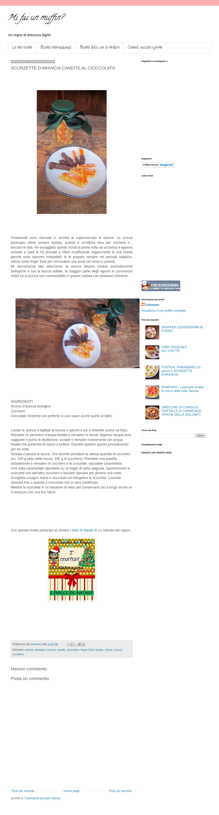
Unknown (152, 304)
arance (29, 649)
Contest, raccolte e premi (145, 48)
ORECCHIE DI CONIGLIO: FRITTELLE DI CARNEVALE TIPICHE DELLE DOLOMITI (181, 411)
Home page (72, 791)
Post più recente (23, 791)
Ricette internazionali (55, 48)
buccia (51, 649)
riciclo (108, 649)
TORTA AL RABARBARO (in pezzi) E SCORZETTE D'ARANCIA (180, 371)
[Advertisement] (71, 777)
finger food (87, 649)
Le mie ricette (22, 48)
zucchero (18, 654)
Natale (99, 649)
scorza (118, 649)
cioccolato (73, 649)
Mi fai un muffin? (35, 18)
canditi (61, 649)
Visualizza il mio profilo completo (163, 310)
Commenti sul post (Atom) (42, 798)
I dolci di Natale (81, 530)
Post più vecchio (120, 791)
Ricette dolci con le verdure (99, 48)
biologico (40, 649)
